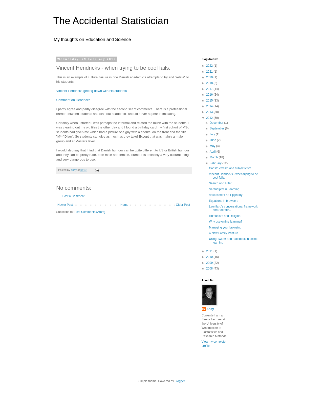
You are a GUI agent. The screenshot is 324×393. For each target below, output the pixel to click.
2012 (210, 118)
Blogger (180, 381)
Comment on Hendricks (73, 100)
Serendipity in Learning (224, 189)
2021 (210, 71)
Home (124, 205)
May (213, 146)
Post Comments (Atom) (89, 212)
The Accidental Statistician (111, 20)
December (217, 122)
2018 (210, 83)
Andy (210, 309)
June (213, 140)
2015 (210, 100)
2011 (210, 251)
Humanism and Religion (224, 216)
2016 (210, 94)
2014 (210, 106)
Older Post (183, 205)
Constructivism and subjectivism (230, 168)
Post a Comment (74, 196)
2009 (210, 263)
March (214, 157)
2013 (210, 112)
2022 (210, 65)
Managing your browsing (225, 227)
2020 (210, 77)
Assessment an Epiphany (225, 195)
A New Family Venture (223, 233)
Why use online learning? (225, 221)
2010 (210, 257)
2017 (210, 89)
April (213, 151)
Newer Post (65, 205)
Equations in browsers (223, 201)
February (216, 163)
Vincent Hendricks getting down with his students (91, 91)
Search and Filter (220, 183)
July (213, 134)
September (217, 128)
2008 (210, 268)
